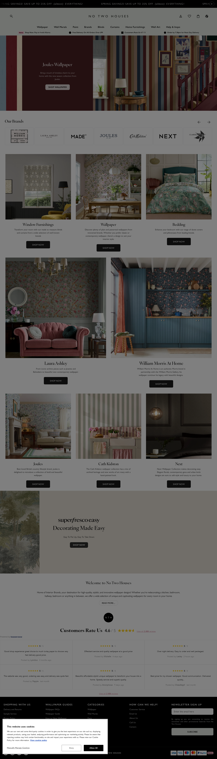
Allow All (93, 748)
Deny (71, 748)
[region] (55, 736)
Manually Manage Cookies (18, 748)
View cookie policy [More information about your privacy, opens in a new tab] (38, 740)
